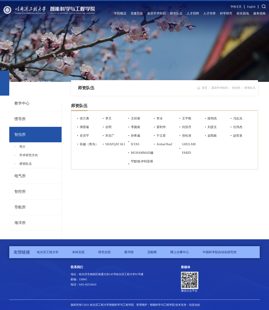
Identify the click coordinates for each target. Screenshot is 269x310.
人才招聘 (193, 13)
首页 (204, 87)
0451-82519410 (87, 284)
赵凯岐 (212, 135)
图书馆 (129, 252)
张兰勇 (84, 118)
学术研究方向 (28, 155)
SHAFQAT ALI (115, 144)
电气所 (20, 176)
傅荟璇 (84, 127)
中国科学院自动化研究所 (220, 252)
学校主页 (236, 6)
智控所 (20, 191)
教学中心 (22, 103)
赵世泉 (237, 135)
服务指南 (259, 13)
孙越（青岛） (89, 144)
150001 (83, 279)
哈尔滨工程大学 (48, 252)
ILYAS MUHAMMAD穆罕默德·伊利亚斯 (142, 152)
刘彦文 (212, 127)
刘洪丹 (186, 127)
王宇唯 (186, 118)
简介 (22, 146)
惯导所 (20, 119)
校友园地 (243, 13)
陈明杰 (212, 118)
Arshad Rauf (164, 144)
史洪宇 (84, 135)
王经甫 (135, 118)
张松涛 (186, 135)
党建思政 (137, 13)
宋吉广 (110, 135)
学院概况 (120, 13)
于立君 (161, 135)
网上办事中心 (179, 252)
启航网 (152, 252)
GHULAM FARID (189, 148)
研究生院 (104, 252)
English (251, 6)
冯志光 (237, 118)
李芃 (108, 118)
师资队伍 (176, 13)
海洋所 (20, 223)
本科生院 (78, 252)
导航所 (20, 207)
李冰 (159, 118)
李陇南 (135, 127)
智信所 (20, 134)
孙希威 (135, 135)
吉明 (108, 127)
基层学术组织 (156, 13)
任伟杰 (237, 127)
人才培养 (209, 13)
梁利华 (161, 127)
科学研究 (226, 13)
